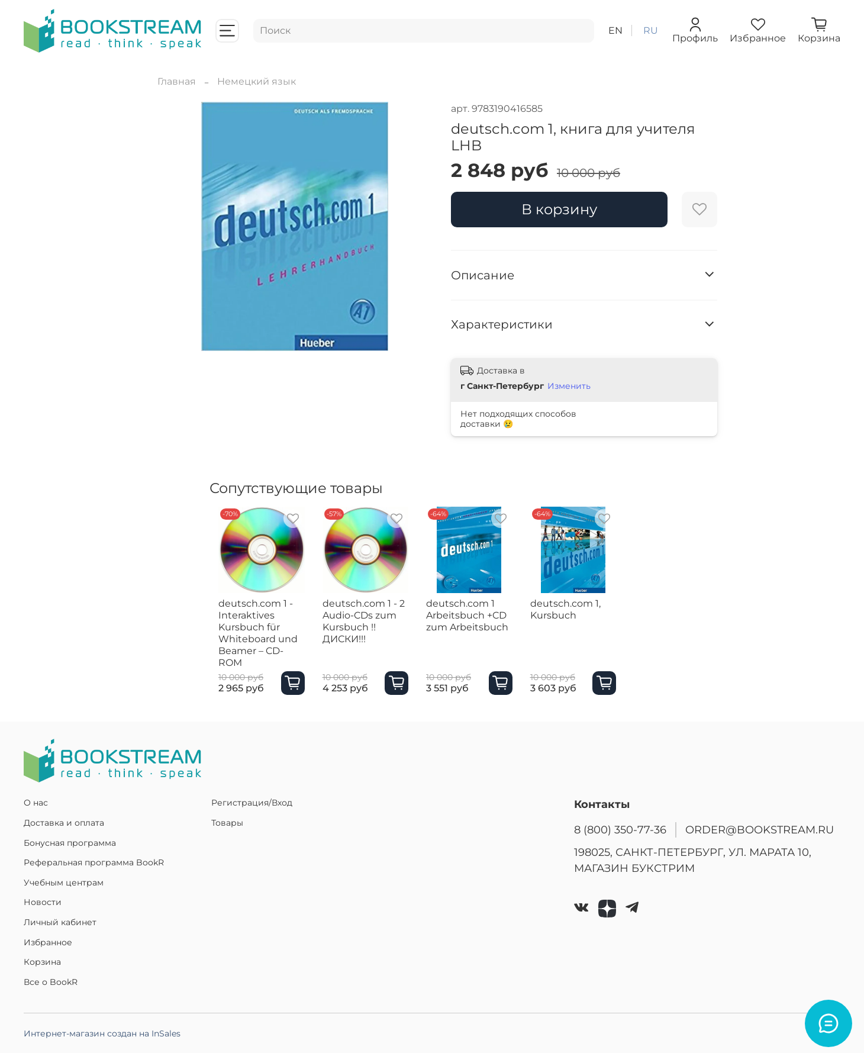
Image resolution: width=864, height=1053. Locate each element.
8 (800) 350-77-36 (620, 829)
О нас (36, 802)
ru (650, 30)
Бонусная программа (70, 843)
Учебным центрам (64, 882)
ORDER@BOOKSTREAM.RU (759, 829)
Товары (227, 822)
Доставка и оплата (64, 822)
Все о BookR (51, 982)
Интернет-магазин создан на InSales (102, 1033)
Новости (43, 902)
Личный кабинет (60, 922)
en (615, 30)
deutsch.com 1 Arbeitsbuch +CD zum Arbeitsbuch (482, 627)
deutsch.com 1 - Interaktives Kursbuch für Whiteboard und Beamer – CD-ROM (253, 639)
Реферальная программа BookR (94, 862)
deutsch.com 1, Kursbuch (592, 621)
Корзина (42, 962)
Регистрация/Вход (251, 802)
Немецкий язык (256, 81)
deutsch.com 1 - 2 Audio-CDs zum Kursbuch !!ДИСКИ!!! (373, 627)
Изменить (569, 386)
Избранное (48, 942)
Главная (176, 81)
